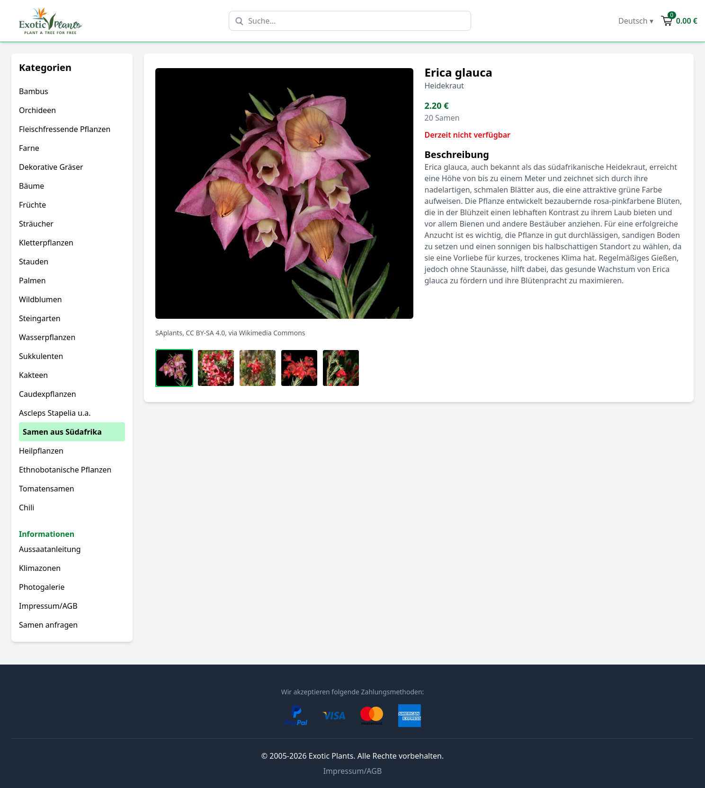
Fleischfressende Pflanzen (65, 129)
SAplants (168, 332)
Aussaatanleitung (50, 549)
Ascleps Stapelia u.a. (55, 413)
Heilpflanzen (41, 451)
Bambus (33, 91)
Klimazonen (40, 568)
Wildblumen (40, 299)
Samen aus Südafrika (62, 432)
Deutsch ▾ (635, 21)
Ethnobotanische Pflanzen (65, 469)
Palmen (32, 280)
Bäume (31, 186)
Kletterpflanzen (46, 242)
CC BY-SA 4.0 (205, 332)
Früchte (32, 205)
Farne (29, 148)
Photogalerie (41, 587)
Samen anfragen (48, 625)
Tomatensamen (46, 488)
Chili (26, 507)
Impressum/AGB (48, 606)
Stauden (33, 261)
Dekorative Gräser (51, 167)
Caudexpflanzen (47, 394)
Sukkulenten (41, 356)
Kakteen (33, 375)
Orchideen (37, 110)
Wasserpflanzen (47, 337)
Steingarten (40, 318)
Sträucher (36, 224)
